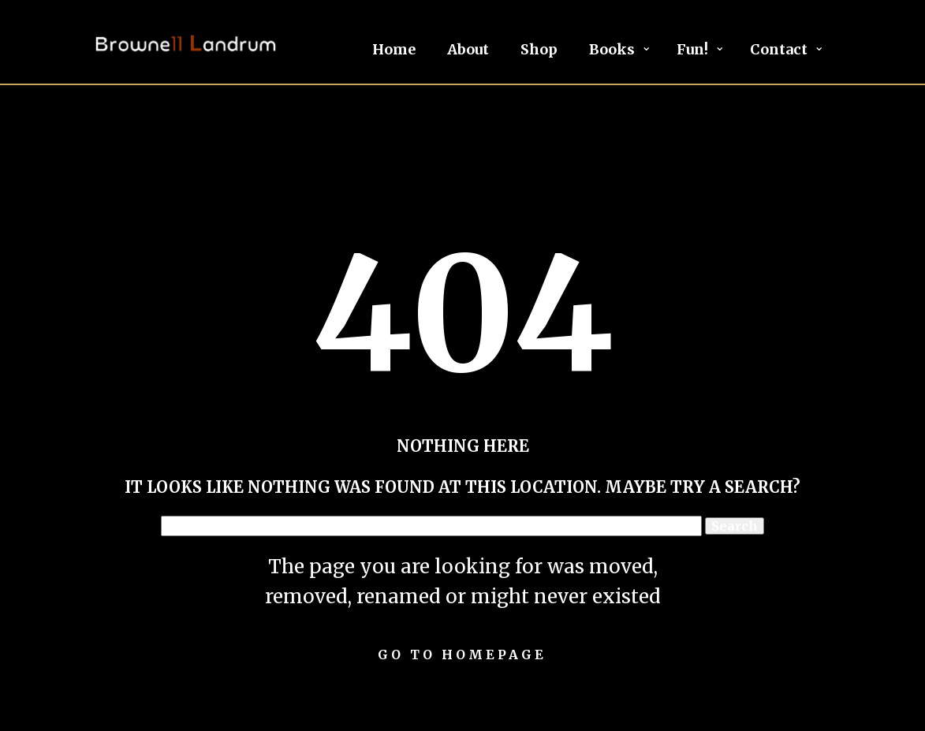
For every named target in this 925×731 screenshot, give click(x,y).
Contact (779, 49)
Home (394, 49)
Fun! (692, 49)
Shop (539, 49)
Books (612, 49)
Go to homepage (462, 654)
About (468, 49)
